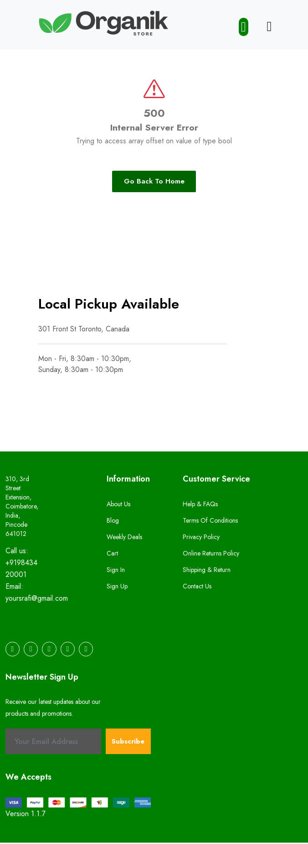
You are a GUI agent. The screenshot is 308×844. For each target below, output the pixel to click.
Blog (113, 522)
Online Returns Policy (211, 555)
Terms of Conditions (210, 522)
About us (118, 505)
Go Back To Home (154, 182)
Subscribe (128, 743)
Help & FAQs (200, 505)
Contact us (197, 587)
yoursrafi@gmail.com (36, 600)
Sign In (116, 571)
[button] (245, 27)
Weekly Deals (124, 538)
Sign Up (117, 587)
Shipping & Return (207, 571)
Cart (112, 555)
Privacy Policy (201, 538)
